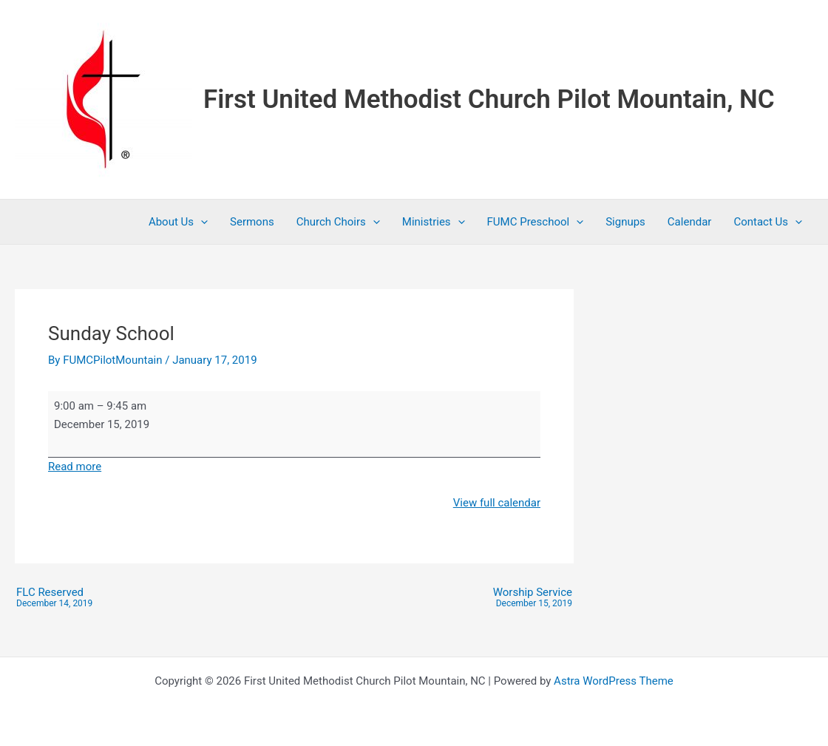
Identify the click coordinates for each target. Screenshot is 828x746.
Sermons (252, 221)
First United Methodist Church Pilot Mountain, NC (489, 99)
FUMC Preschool (535, 222)
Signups (625, 221)
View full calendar (496, 502)
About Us (178, 222)
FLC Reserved (54, 598)
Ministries (433, 222)
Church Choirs (338, 222)
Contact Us (767, 222)
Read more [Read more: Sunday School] (74, 466)
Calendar (690, 221)
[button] (201, 222)
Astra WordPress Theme (613, 681)
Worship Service (532, 598)
